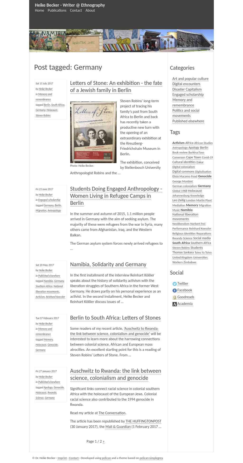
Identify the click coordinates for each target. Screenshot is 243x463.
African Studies (203, 143)
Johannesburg (181, 195)
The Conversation (112, 413)
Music (176, 210)
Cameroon (179, 157)
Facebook (185, 290)
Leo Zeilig (179, 200)
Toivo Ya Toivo (203, 252)
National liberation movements (185, 216)
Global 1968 (180, 191)
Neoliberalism (181, 223)
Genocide (53, 344)
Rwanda (52, 392)
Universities (200, 257)
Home (39, 10)
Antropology (54, 210)
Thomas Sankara (183, 252)
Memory (48, 339)
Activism (40, 296)
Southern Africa (44, 286)
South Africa (57, 104)
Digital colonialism (184, 167)
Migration (41, 210)
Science (39, 397)
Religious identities (184, 233)
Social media (201, 238)
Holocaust (52, 110)
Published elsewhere (49, 275)
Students (197, 247)
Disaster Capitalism (187, 89)
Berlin (47, 104)
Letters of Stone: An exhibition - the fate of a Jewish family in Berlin (116, 86)
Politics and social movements (186, 113)
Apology (48, 387)
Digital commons (183, 172)
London (191, 200)
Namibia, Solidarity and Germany (108, 264)
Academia (185, 303)
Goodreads (186, 297)
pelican (106, 458)
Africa (189, 143)
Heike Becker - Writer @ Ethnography (70, 5)
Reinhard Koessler (55, 296)
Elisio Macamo (181, 176)
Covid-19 (207, 157)
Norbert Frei (198, 223)
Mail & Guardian (118, 426)
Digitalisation (203, 171)
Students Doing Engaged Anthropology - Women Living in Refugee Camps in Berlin (116, 195)
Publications (57, 10)
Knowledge (197, 195)
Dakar (200, 162)
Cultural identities (184, 162)
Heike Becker (45, 89)
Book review (180, 152)
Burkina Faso (196, 152)
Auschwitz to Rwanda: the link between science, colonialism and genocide (115, 374)
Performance (180, 228)
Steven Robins (43, 115)
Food (194, 176)
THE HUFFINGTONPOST (144, 421)
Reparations (203, 233)
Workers (178, 262)
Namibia (48, 281)
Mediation (179, 205)
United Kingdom (182, 257)
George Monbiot (183, 181)
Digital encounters (187, 84)
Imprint (62, 458)
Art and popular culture (191, 78)
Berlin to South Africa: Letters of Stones (115, 317)
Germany (40, 110)
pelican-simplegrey (151, 458)
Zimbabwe (189, 262)
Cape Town (193, 157)
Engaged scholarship (49, 200)
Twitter (183, 283)
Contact (76, 10)
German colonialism (185, 186)
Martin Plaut (204, 200)
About (90, 10)
